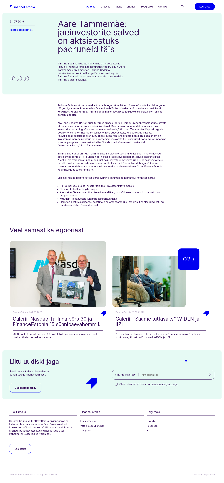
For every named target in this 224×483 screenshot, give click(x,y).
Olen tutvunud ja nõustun (148, 384)
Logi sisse (204, 6)
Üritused (105, 6)
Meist (119, 6)
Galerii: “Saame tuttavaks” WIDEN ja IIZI (157, 321)
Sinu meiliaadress (125, 374)
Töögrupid (147, 6)
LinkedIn (151, 421)
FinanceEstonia (88, 421)
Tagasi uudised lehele (21, 29)
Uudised (90, 6)
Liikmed (131, 6)
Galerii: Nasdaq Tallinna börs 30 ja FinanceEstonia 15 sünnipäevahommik (56, 321)
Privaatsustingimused (204, 474)
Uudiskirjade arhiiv (25, 387)
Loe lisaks (20, 448)
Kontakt (162, 6)
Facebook (152, 426)
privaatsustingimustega (164, 384)
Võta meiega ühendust (92, 426)
